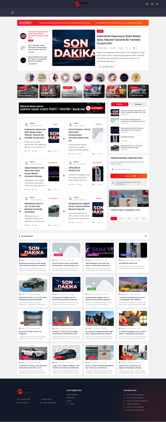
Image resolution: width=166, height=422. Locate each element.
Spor (38, 12)
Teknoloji (55, 12)
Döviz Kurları (114, 12)
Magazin (102, 12)
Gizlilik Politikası (72, 395)
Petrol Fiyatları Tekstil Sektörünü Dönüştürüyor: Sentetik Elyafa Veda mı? (131, 23)
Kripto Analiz (127, 12)
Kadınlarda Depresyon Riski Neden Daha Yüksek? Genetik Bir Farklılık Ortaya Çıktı (69, 23)
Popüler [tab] (120, 104)
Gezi (84, 12)
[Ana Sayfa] (13, 12)
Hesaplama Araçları (142, 12)
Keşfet (70, 404)
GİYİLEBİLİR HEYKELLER (74, 169)
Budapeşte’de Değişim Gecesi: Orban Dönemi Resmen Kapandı (77, 207)
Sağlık (77, 12)
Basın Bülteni (53, 163)
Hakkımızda (71, 398)
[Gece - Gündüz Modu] (157, 5)
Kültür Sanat (66, 12)
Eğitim (46, 12)
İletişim (69, 401)
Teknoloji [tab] (138, 104)
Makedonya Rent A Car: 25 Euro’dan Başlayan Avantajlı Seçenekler (34, 207)
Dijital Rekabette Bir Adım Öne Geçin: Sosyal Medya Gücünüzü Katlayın (35, 172)
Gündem (20, 12)
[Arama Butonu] (152, 4)
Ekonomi (30, 12)
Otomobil (92, 12)
